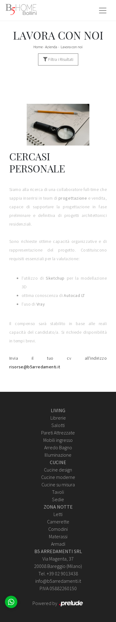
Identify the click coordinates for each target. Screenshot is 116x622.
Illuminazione (58, 455)
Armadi (58, 544)
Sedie (58, 499)
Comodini (58, 529)
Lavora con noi (72, 46)
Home (38, 46)
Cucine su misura (58, 484)
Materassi (58, 536)
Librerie (58, 418)
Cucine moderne (58, 477)
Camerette (58, 521)
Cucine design (58, 470)
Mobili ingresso (58, 440)
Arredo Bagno (58, 447)
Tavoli (58, 492)
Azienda (51, 46)
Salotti (58, 425)
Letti (58, 514)
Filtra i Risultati (58, 59)
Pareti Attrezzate (58, 432)
